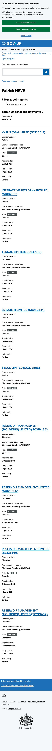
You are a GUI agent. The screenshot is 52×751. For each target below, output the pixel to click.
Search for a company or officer (15, 64)
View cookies (26, 35)
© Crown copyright (26, 728)
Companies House (14, 709)
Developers (6, 704)
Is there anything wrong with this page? (17, 685)
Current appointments (14, 104)
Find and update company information (18, 49)
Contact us (22, 702)
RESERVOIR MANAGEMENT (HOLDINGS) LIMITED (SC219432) (25, 427)
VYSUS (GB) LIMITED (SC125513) (23, 132)
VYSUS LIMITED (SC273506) (21, 368)
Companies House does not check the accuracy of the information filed (26, 54)
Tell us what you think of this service (16, 681)
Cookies (12, 702)
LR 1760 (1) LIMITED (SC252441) (23, 310)
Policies (4, 702)
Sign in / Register (8, 59)
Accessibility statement (36, 702)
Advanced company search (13, 81)
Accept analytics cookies (26, 22)
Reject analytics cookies (26, 29)
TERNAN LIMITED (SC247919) (22, 252)
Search (46, 72)
